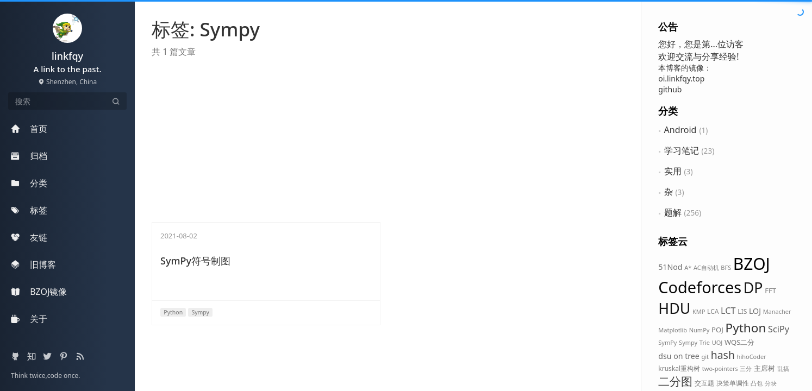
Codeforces (699, 287)
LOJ (755, 311)
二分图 (675, 381)
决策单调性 (732, 383)
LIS (742, 311)
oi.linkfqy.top (681, 78)
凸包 (757, 383)
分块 (771, 383)
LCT (728, 311)
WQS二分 (739, 342)
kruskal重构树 (679, 368)
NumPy (699, 330)
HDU (674, 308)
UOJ (717, 342)
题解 (673, 212)
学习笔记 (681, 150)
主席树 (764, 368)
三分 (746, 368)
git (705, 356)
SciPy (778, 329)
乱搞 (783, 368)
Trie (704, 342)
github (670, 89)
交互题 (704, 383)
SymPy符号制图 (195, 260)
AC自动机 (706, 267)
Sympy (688, 342)
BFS (726, 267)
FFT (770, 290)
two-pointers (720, 368)
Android (680, 130)
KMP (698, 311)
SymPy (667, 342)
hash (723, 355)
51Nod (670, 267)
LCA (713, 311)
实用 (673, 171)
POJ (717, 330)
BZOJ (751, 264)
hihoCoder (751, 356)
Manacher (777, 311)
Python (745, 327)
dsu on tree (678, 356)
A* (687, 267)
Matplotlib (672, 330)
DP (753, 288)
